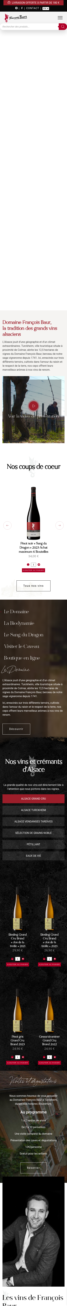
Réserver (33, 1167)
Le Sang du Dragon (23, 635)
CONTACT (32, 8)
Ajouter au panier (33, 570)
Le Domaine (16, 612)
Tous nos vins (33, 585)
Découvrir (16, 729)
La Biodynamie (19, 623)
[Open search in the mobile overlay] (33, 26)
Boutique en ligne (22, 658)
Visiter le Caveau (21, 646)
